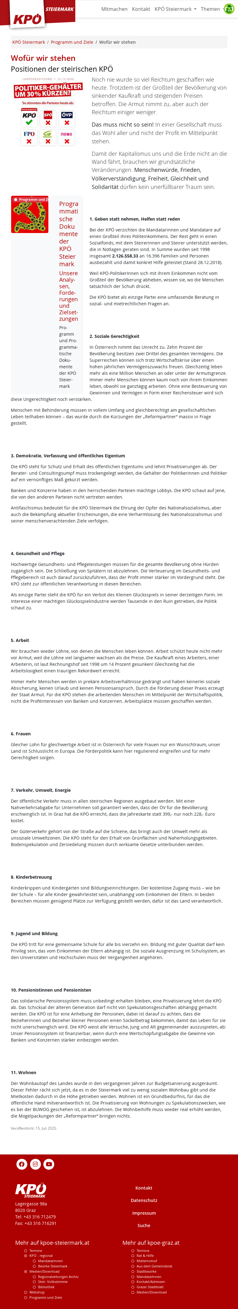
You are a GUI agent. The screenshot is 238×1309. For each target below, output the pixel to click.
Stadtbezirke (146, 1271)
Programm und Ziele (45, 1297)
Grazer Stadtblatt (150, 1286)
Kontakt (141, 9)
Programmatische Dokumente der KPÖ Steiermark (68, 233)
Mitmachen (114, 9)
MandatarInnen (149, 1276)
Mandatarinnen (50, 1260)
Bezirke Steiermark (53, 1266)
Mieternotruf (147, 1260)
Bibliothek (46, 1286)
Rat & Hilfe (145, 1255)
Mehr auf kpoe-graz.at (150, 1242)
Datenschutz (144, 1200)
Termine (35, 1250)
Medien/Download (44, 1271)
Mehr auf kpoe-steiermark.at (52, 1242)
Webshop (37, 1292)
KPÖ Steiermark (174, 9)
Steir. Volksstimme (53, 1281)
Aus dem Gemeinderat (154, 1266)
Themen (211, 9)
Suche (144, 1225)
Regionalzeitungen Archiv (58, 1276)
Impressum (144, 1213)
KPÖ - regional (41, 1255)
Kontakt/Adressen (151, 1281)
